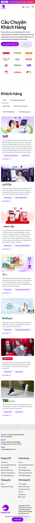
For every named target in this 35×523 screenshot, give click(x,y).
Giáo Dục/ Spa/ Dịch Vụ (11, 155)
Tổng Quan (4, 462)
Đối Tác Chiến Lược (24, 486)
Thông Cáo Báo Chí (24, 489)
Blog (2, 484)
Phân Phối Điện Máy (21, 197)
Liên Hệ (20, 492)
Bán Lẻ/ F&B (4, 467)
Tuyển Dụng (22, 494)
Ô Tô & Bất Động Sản (7, 475)
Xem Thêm (6, 159)
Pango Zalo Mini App (7, 486)
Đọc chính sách (25, 516)
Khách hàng (25, 155)
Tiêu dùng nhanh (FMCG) (22, 245)
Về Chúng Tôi (22, 484)
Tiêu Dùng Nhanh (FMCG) (8, 465)
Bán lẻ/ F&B (7, 372)
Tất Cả (20, 462)
